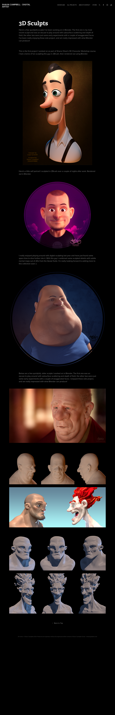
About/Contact (84, 5)
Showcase (61, 5)
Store (95, 5)
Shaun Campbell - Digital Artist (16, 5)
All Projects (72, 5)
